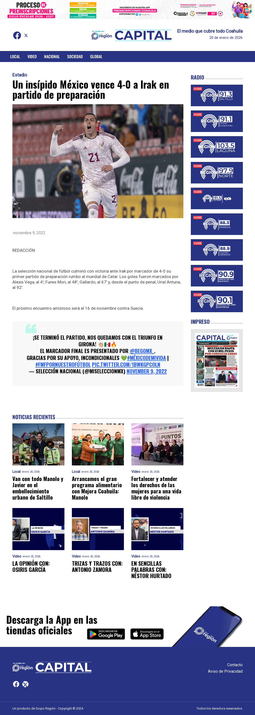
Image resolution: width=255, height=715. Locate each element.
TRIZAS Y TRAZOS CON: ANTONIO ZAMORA (97, 566)
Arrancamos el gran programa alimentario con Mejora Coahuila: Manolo (97, 488)
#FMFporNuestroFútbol (63, 364)
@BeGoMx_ (142, 350)
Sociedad (75, 56)
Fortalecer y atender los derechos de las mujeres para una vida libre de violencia (156, 488)
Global (96, 56)
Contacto (235, 665)
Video (32, 56)
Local (15, 56)
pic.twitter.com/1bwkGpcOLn (126, 364)
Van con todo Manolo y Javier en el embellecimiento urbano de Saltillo (37, 488)
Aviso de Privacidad (225, 671)
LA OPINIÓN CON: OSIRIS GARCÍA (31, 566)
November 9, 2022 (147, 371)
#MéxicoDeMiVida (146, 357)
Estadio (19, 75)
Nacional (52, 56)
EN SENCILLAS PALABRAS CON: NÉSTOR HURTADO (151, 569)
